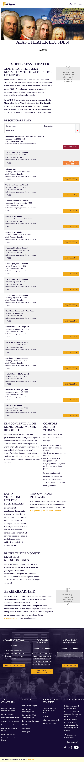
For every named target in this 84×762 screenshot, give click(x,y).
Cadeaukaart (26, 728)
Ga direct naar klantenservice (70, 736)
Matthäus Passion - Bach (10, 718)
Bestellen (70, 179)
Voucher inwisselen (41, 671)
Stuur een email (71, 742)
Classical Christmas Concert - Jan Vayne (8, 709)
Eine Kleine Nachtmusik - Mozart (9, 730)
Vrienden (46, 716)
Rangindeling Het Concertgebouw (28, 710)
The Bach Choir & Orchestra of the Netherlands (49, 710)
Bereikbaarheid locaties (30, 721)
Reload (31, 759)
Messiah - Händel (7, 714)
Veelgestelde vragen (29, 706)
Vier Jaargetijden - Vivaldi (10, 721)
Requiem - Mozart (7, 725)
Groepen (25, 724)
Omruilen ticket (13, 665)
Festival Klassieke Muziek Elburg (10, 739)
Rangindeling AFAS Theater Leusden (29, 716)
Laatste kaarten (70, 163)
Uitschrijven (26, 732)
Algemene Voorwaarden (51, 720)
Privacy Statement (49, 723)
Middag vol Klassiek (8, 734)
